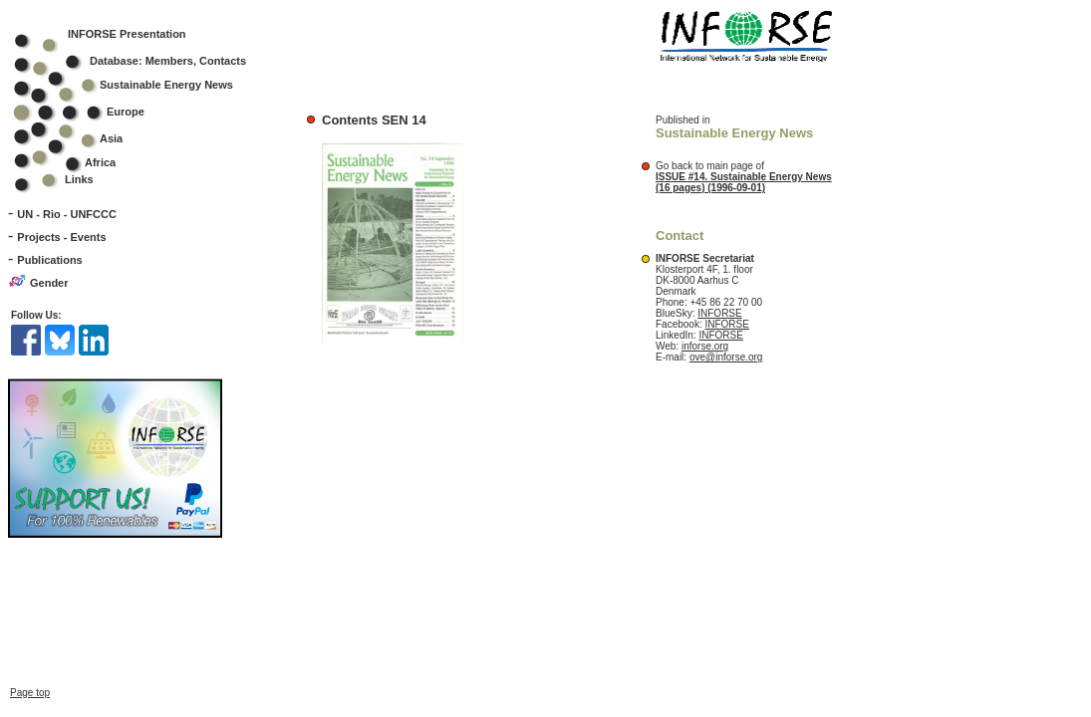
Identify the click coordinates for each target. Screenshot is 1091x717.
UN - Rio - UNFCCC (67, 214)
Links (79, 179)
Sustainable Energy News (136, 85)
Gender (49, 283)
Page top (30, 692)
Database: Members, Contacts (143, 61)
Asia (81, 138)
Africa (100, 162)
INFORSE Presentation (127, 34)
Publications (49, 260)
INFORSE (719, 313)
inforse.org (705, 346)
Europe (92, 112)
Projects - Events (61, 237)
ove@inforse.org (726, 357)
